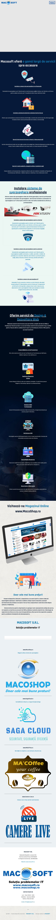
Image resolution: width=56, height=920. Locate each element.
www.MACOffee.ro (28, 748)
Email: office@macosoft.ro (28, 902)
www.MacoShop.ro (28, 511)
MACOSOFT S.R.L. (30, 914)
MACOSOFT (47, 914)
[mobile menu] (52, 2)
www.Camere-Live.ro (28, 797)
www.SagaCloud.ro (28, 699)
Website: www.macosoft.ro (28, 862)
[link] (28, 675)
